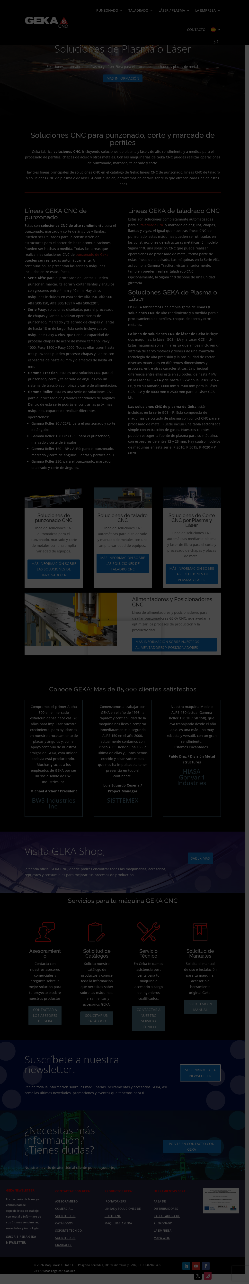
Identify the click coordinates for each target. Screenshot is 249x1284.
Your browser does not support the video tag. (124, 644)
